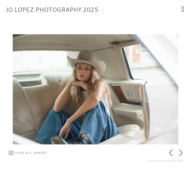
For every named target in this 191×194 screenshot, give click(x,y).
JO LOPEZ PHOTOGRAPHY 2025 (51, 9)
